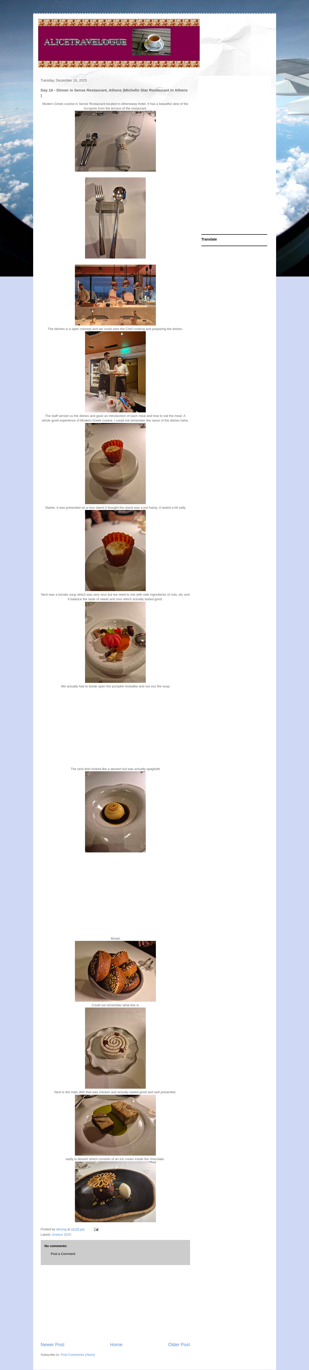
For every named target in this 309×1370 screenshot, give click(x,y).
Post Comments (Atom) (78, 1355)
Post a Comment (63, 1254)
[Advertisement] (115, 1303)
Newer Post (53, 1344)
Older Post (179, 1344)
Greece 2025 (61, 1234)
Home (116, 1344)
